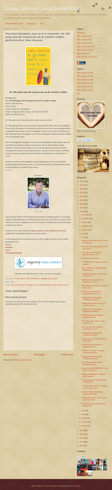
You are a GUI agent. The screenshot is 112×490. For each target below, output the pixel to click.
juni (83, 237)
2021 (82, 200)
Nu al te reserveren (17, 285)
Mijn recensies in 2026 (85, 73)
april (84, 414)
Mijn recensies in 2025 (14, 23)
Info (41, 23)
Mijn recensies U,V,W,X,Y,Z (87, 57)
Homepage (39, 354)
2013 (82, 446)
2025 (82, 185)
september (86, 226)
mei (83, 411)
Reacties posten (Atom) (22, 360)
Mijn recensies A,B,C (84, 36)
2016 (82, 434)
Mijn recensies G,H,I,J (85, 43)
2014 (82, 442)
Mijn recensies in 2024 (85, 80)
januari (84, 426)
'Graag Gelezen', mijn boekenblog (42, 8)
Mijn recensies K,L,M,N (85, 46)
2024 (82, 189)
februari (85, 422)
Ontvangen (29, 285)
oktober (85, 222)
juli (83, 234)
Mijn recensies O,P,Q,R (85, 50)
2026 (82, 181)
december (85, 215)
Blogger (77, 486)
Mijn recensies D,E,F (84, 40)
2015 (82, 438)
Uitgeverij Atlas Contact (47, 285)
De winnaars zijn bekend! (90, 258)
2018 (82, 212)
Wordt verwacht (62, 285)
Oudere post (67, 354)
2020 (82, 204)
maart (84, 418)
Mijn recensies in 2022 (85, 86)
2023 (82, 193)
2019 (82, 208)
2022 (82, 196)
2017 (82, 430)
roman (36, 285)
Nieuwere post (10, 354)
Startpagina (31, 23)
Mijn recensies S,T (83, 53)
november (85, 219)
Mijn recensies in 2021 (85, 90)
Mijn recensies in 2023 (85, 83)
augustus (85, 230)
